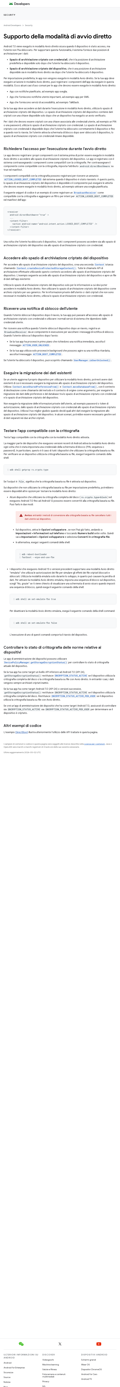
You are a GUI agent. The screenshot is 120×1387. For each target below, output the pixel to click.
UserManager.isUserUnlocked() (92, 360)
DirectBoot (21, 732)
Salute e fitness (49, 1369)
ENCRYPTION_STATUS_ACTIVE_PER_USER (73, 696)
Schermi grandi (88, 1359)
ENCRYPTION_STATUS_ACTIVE (71, 675)
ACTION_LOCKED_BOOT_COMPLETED (22, 179)
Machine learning (50, 1364)
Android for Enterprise (14, 1367)
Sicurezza (8, 1372)
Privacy (45, 1381)
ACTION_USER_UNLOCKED (36, 345)
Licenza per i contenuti (94, 744)
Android (7, 1362)
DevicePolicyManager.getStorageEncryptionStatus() (35, 662)
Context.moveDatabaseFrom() (80, 386)
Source (7, 1377)
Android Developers (12, 25)
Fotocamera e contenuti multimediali (53, 1375)
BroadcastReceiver (85, 192)
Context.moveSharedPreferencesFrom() (35, 386)
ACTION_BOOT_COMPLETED (47, 354)
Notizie (7, 1382)
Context (99, 264)
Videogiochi (48, 1359)
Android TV (86, 1379)
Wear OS (85, 1364)
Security (9, 15)
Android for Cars (89, 1374)
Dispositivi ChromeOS (91, 1369)
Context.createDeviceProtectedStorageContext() (46, 268)
